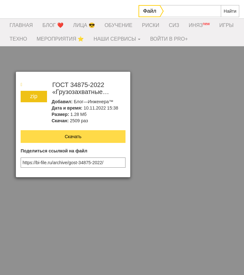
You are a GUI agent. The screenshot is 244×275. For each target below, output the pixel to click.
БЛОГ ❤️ (53, 25)
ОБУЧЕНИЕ (118, 25)
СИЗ (174, 25)
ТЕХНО (18, 39)
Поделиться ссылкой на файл (54, 151)
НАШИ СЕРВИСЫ (116, 39)
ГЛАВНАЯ (21, 25)
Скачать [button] (73, 136)
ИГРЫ (226, 25)
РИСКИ (150, 25)
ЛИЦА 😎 (84, 25)
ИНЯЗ (199, 25)
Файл (149, 11)
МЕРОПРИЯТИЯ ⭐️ (60, 39)
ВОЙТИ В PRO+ (169, 39)
